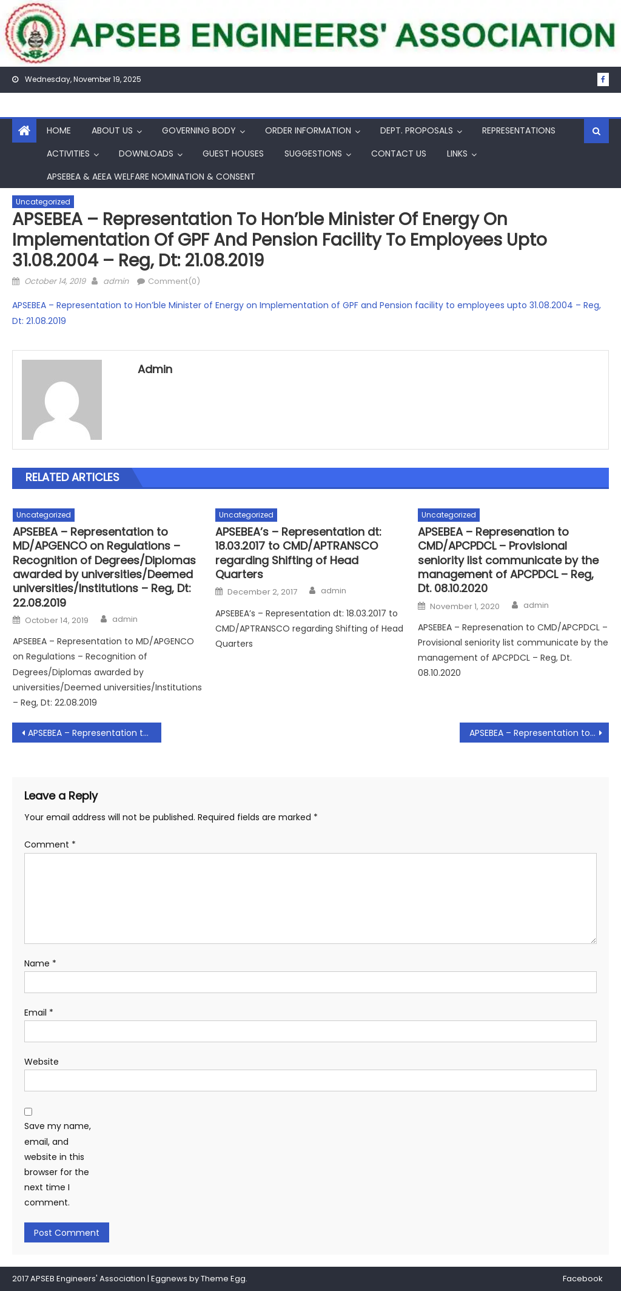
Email (38, 1012)
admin (116, 281)
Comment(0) (174, 281)
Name (40, 963)
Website (41, 1062)
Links (457, 153)
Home (59, 130)
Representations (519, 130)
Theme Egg (223, 1278)
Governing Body (199, 130)
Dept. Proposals (416, 130)
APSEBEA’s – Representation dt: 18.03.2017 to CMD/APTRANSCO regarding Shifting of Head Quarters (298, 553)
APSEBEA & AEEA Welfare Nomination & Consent (151, 176)
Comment (50, 844)
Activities (68, 153)
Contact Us (398, 153)
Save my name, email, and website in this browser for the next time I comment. (57, 1164)
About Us (112, 130)
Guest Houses (233, 153)
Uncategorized (43, 202)
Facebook (583, 1278)
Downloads (146, 153)
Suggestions (313, 153)
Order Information (308, 130)
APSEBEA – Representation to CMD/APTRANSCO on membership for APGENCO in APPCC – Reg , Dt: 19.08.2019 (94, 733)
